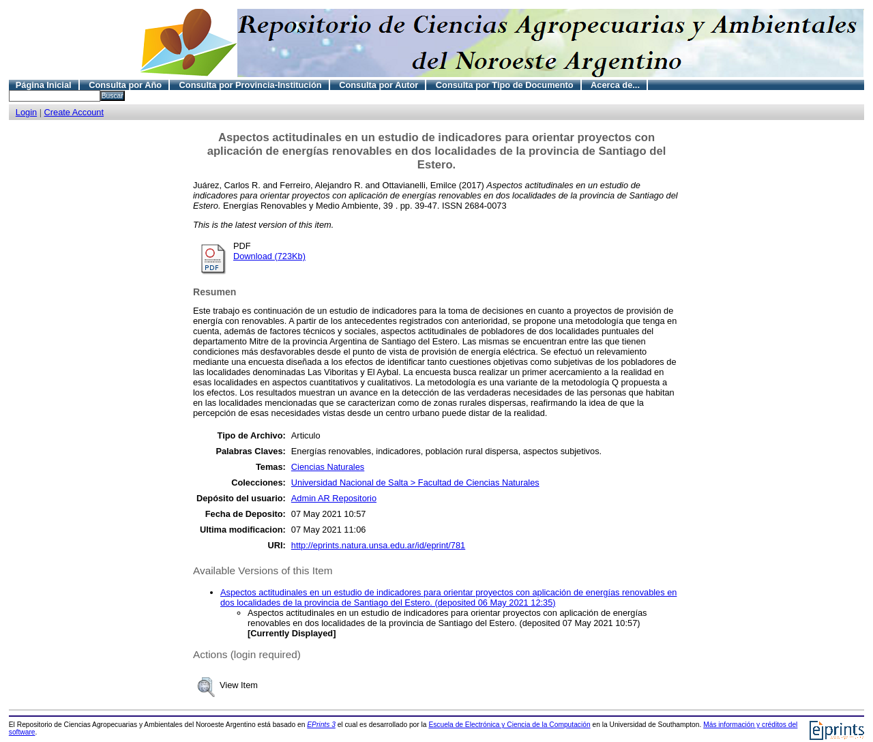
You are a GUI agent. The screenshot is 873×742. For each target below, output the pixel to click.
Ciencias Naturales (327, 467)
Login (26, 112)
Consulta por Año (125, 85)
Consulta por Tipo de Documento (505, 85)
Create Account (74, 112)
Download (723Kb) (269, 256)
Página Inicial (44, 85)
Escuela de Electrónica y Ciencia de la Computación (509, 724)
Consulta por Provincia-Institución (250, 85)
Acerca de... (615, 85)
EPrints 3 (321, 724)
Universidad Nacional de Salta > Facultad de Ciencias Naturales (415, 482)
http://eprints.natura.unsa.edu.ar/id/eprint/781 (378, 545)
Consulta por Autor (378, 85)
